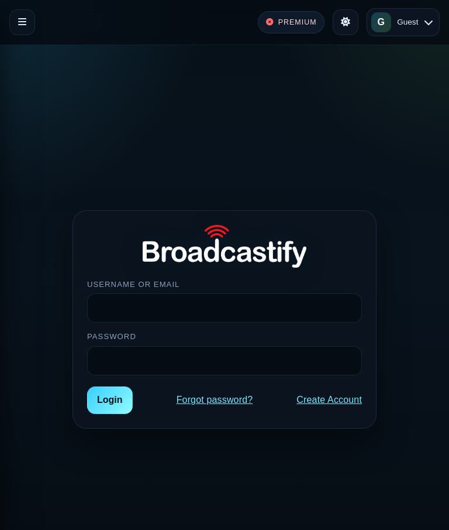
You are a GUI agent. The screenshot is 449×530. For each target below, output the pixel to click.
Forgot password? (215, 400)
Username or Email (133, 284)
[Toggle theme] (345, 22)
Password (111, 336)
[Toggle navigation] (22, 22)
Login (110, 400)
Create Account (329, 400)
